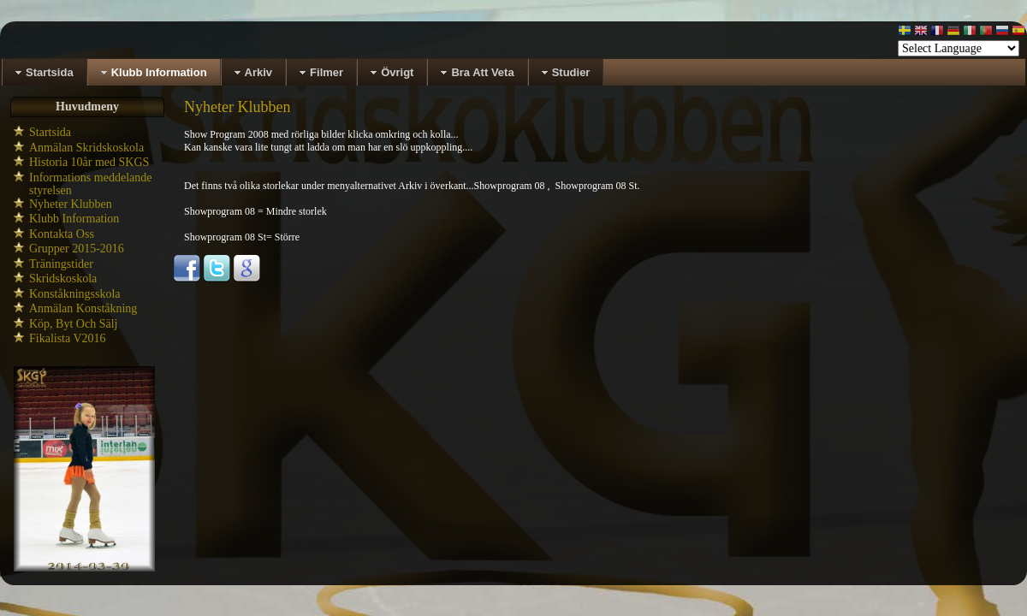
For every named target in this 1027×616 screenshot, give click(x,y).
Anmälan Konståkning (83, 308)
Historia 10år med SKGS (89, 162)
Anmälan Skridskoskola (86, 147)
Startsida (50, 132)
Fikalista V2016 (67, 338)
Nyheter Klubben (70, 204)
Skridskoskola (63, 278)
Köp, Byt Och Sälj (73, 323)
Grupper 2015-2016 (76, 248)
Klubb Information (74, 218)
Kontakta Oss (61, 234)
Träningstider (61, 264)
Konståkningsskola (75, 293)
